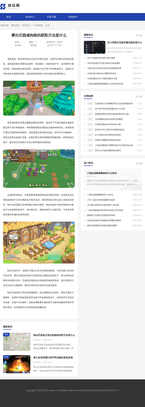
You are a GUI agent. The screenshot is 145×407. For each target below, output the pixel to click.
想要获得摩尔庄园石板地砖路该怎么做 (112, 114)
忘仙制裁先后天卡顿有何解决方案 (102, 78)
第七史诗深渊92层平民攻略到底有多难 (53, 357)
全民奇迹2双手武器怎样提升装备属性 (103, 63)
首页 (8, 17)
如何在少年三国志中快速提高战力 (110, 129)
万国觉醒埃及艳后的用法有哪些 (109, 119)
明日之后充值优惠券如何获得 (108, 150)
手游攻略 (38, 25)
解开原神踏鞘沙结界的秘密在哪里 (102, 225)
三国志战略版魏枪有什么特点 (102, 173)
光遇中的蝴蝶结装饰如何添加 (108, 140)
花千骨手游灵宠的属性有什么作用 (110, 109)
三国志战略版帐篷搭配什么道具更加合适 (105, 84)
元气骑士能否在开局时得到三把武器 (103, 205)
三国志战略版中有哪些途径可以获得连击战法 (115, 145)
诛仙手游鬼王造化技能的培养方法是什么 (54, 335)
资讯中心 (30, 17)
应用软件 (72, 17)
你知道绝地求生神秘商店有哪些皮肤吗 (104, 220)
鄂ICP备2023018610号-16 (106, 390)
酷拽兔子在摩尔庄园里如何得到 (101, 215)
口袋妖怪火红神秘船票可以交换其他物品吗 (114, 103)
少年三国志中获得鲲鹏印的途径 (101, 200)
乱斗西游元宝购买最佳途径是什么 (124, 42)
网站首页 (15, 25)
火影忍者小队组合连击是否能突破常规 (104, 68)
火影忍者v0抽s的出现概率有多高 (101, 73)
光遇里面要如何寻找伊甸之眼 (108, 124)
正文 (48, 25)
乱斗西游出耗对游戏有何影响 (108, 135)
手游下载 (51, 17)
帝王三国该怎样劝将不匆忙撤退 (101, 58)
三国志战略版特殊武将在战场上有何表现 (105, 210)
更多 (137, 35)
